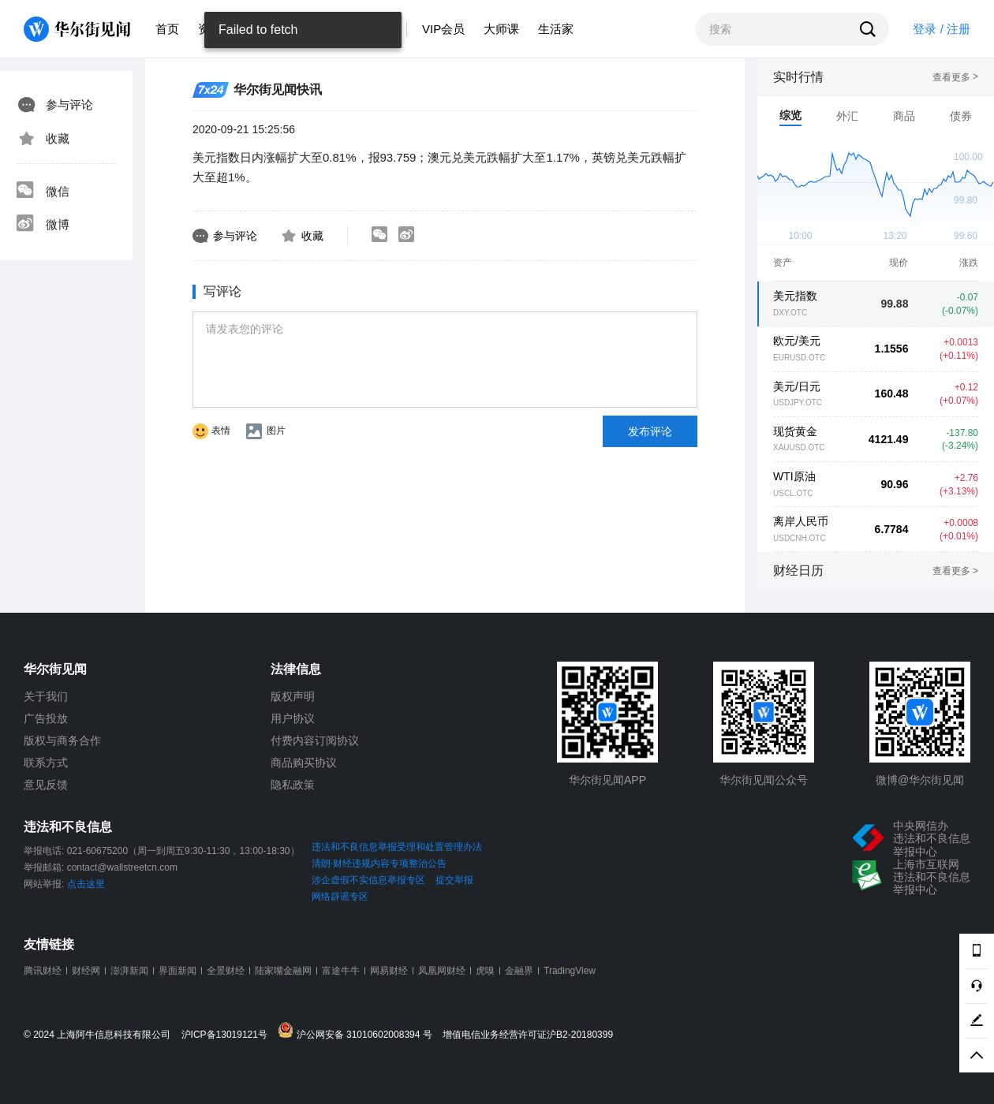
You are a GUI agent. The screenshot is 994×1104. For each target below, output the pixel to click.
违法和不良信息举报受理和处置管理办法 (397, 846)
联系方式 (46, 762)
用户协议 (293, 718)
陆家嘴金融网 (283, 970)
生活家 (556, 28)
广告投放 (46, 718)
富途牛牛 (341, 970)
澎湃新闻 (129, 970)
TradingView (570, 970)
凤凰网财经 (441, 970)
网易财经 (389, 970)
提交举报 (454, 880)
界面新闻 (177, 970)
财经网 (86, 970)
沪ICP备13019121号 (228, 1035)
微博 (43, 224)
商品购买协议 (304, 762)
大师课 (501, 28)
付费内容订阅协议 (315, 740)
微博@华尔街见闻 (920, 780)
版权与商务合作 (62, 740)
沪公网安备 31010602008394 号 (358, 1031)
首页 (167, 28)
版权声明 (293, 696)
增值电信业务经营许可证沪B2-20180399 (528, 1035)
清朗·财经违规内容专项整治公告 (379, 863)
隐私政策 (293, 784)
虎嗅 (485, 970)
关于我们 (46, 696)
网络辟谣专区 (340, 896)
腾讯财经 (43, 970)
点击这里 (86, 884)
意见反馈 (46, 784)
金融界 (519, 970)
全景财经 (226, 970)
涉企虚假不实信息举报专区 (368, 880)
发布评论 (650, 431)
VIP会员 (443, 28)
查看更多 (955, 77)
